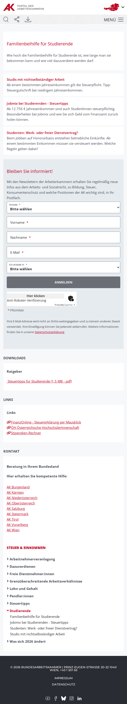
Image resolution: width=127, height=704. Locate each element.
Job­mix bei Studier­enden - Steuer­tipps (39, 622)
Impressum (63, 678)
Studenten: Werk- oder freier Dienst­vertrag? (43, 628)
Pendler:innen (22, 596)
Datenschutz (63, 684)
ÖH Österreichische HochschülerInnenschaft (43, 427)
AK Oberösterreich (21, 503)
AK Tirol (13, 519)
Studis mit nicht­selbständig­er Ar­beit (37, 634)
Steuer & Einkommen (26, 547)
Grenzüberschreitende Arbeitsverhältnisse (46, 581)
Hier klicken (36, 296)
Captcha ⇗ (65, 304)
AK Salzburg (16, 508)
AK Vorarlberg (17, 524)
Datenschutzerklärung (49, 332)
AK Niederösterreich (22, 498)
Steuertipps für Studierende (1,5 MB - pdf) (39, 381)
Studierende (20, 610)
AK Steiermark (17, 514)
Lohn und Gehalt (24, 588)
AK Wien (13, 530)
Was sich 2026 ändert (28, 641)
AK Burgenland (18, 487)
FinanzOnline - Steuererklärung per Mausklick (44, 422)
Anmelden (63, 282)
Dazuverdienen (22, 566)
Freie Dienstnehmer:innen (32, 574)
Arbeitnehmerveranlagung (32, 559)
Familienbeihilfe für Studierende (35, 617)
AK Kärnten (15, 492)
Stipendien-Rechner (24, 433)
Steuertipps (20, 603)
